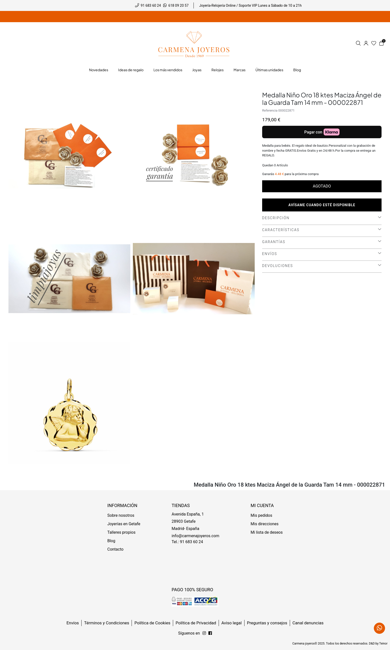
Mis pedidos (261, 515)
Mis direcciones (265, 523)
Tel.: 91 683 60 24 (187, 541)
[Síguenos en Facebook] (204, 633)
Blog (111, 540)
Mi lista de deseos (267, 532)
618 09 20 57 (178, 5)
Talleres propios (121, 532)
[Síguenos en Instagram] (210, 633)
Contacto (115, 549)
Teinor (383, 643)
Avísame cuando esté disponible (322, 205)
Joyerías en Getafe (124, 523)
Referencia (270, 110)
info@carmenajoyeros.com (195, 535)
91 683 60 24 (151, 5)
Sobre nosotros (121, 515)
